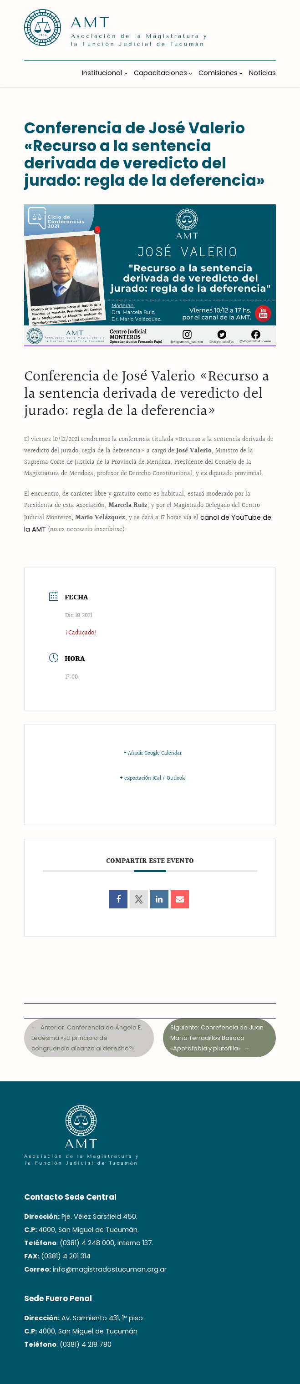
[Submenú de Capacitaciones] (190, 73)
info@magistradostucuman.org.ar (110, 1269)
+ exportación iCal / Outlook (152, 779)
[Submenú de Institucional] (126, 73)
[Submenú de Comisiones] (241, 73)
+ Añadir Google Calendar (152, 754)
